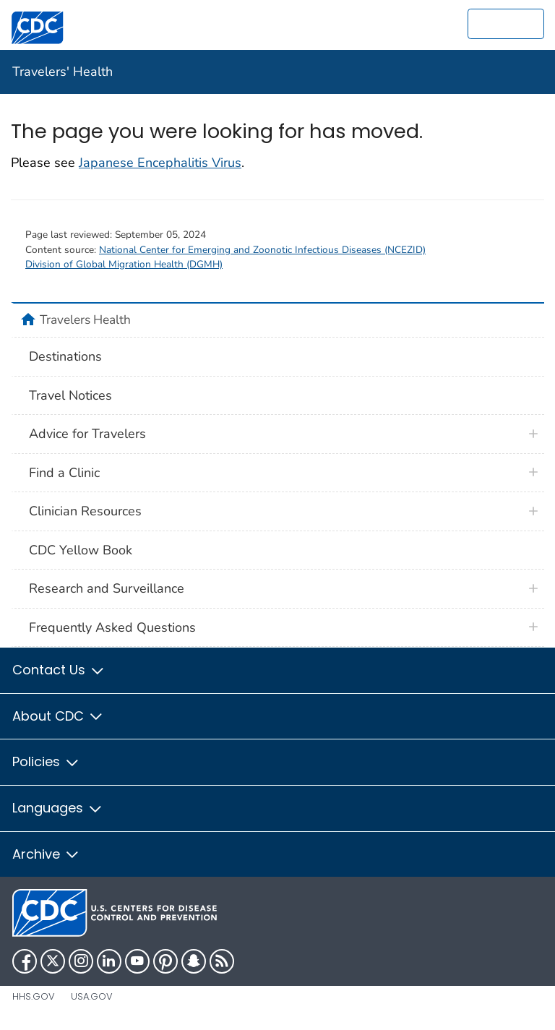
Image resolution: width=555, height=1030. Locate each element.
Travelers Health (85, 319)
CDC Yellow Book (80, 550)
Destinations (65, 356)
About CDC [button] (58, 716)
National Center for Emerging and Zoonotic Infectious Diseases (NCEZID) (262, 250)
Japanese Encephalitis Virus (160, 162)
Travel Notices (70, 395)
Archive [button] (46, 854)
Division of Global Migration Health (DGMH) (124, 264)
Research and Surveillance (106, 588)
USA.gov (92, 996)
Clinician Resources (85, 511)
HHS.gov (33, 996)
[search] (506, 24)
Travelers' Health (62, 71)
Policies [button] (46, 761)
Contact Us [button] (59, 670)
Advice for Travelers (87, 433)
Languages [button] (57, 808)
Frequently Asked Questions (112, 627)
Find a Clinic (64, 472)
